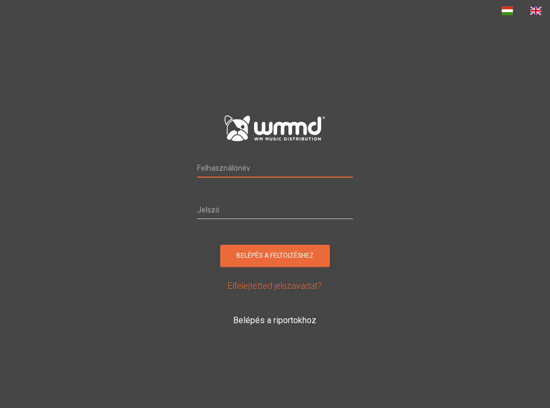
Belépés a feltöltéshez (275, 255)
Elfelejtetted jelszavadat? (275, 286)
